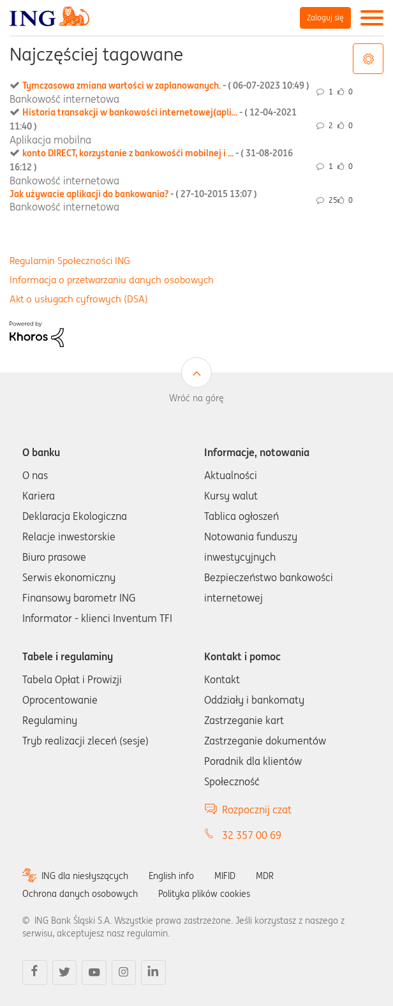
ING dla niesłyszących (84, 876)
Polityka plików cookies (204, 893)
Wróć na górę (196, 398)
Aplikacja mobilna (50, 139)
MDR (265, 876)
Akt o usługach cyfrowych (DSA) (79, 299)
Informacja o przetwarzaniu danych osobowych (112, 280)
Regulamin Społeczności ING (70, 261)
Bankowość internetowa (64, 98)
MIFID (224, 876)
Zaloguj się (325, 17)
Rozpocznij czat (257, 809)
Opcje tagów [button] (368, 58)
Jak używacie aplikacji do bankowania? (133, 194)
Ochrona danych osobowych (80, 893)
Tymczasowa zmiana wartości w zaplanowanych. (165, 85)
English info (171, 876)
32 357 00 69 (251, 835)
